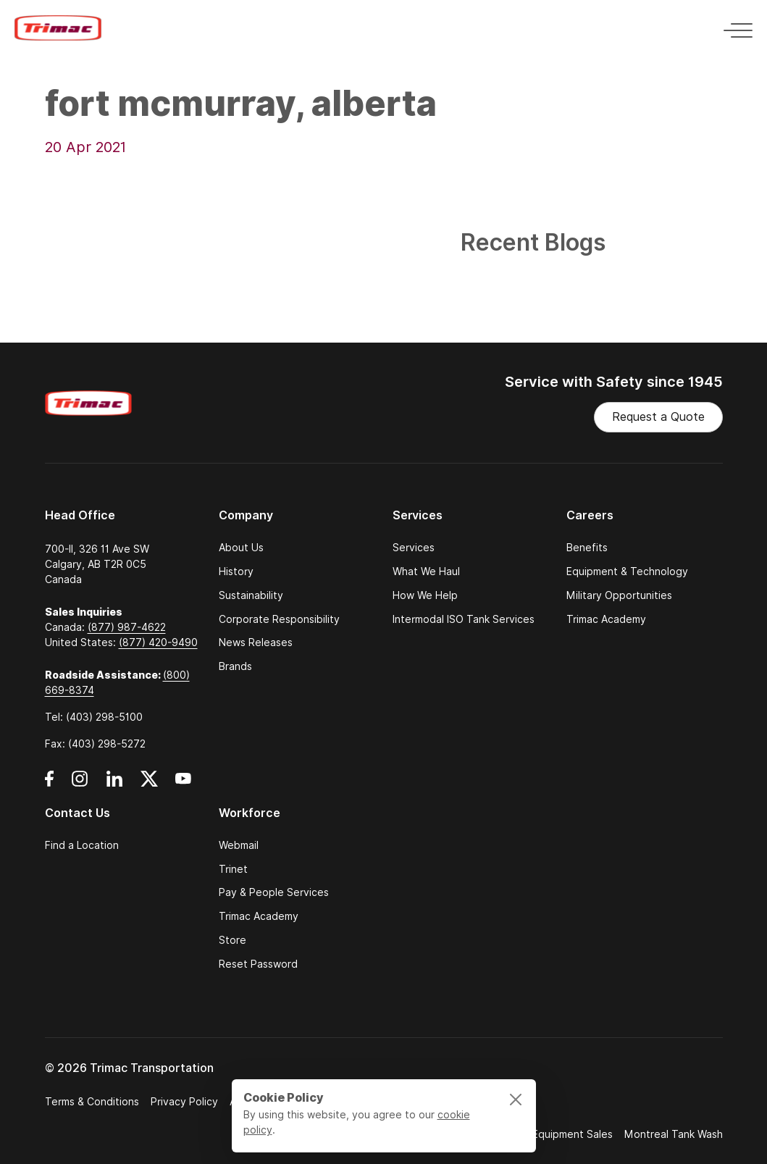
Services (414, 548)
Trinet (233, 869)
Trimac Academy (606, 620)
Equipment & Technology (627, 572)
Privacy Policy (184, 1101)
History (236, 572)
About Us (241, 548)
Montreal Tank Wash (673, 1134)
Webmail (239, 845)
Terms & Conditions (92, 1101)
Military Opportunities (619, 596)
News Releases (256, 643)
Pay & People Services (274, 893)
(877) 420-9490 (158, 642)
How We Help (425, 596)
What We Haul (426, 572)
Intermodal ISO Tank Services (464, 620)
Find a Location (82, 845)
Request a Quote (658, 417)
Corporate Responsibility (279, 620)
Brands (235, 667)
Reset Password (258, 964)
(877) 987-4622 (127, 627)
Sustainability (251, 596)
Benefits (587, 548)
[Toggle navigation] (734, 28)
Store (232, 940)
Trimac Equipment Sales (555, 1134)
